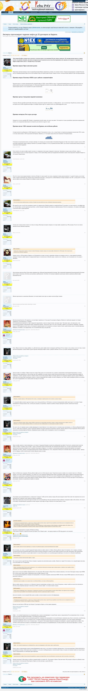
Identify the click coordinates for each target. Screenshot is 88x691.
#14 (84, 455)
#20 (84, 667)
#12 (84, 405)
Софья (4, 329)
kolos (4, 281)
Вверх (83, 687)
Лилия (4, 185)
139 (10, 413)
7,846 (10, 537)
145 (10, 75)
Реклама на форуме (43, 12)
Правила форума (34, 12)
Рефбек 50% (15, 505)
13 (22, 55)
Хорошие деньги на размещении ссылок (20, 534)
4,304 (10, 513)
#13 (84, 436)
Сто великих (15, 358)
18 (10, 217)
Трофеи (23, 12)
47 (10, 539)
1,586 (10, 389)
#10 (84, 360)
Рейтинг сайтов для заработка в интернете (20, 355)
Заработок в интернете (17, 357)
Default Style (4, 687)
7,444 (10, 340)
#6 (84, 260)
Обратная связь (71, 687)
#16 (84, 507)
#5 (84, 232)
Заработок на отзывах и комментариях (20, 536)
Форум (10, 12)
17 (10, 192)
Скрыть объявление (84, 27)
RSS (85, 687)
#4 (84, 210)
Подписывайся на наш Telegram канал (77, 31)
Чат (27, 12)
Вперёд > (25, 55)
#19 (84, 626)
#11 (84, 380)
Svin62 (4, 381)
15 (10, 343)
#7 (84, 280)
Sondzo (5, 405)
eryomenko (5, 505)
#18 (84, 610)
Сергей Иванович (5, 161)
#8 (84, 306)
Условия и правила (82, 689)
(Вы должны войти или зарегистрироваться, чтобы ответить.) (74, 671)
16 (10, 315)
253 (10, 365)
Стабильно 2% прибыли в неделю (19, 504)
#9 (84, 331)
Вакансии (50, 12)
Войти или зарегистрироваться (79, 1)
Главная (5, 12)
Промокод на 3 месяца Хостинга (19, 329)
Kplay (31, 36)
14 (10, 265)
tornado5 (5, 357)
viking (4, 257)
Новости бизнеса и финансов (14, 36)
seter (4, 305)
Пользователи (17, 12)
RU (7, 687)
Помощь (76, 687)
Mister (4, 233)
